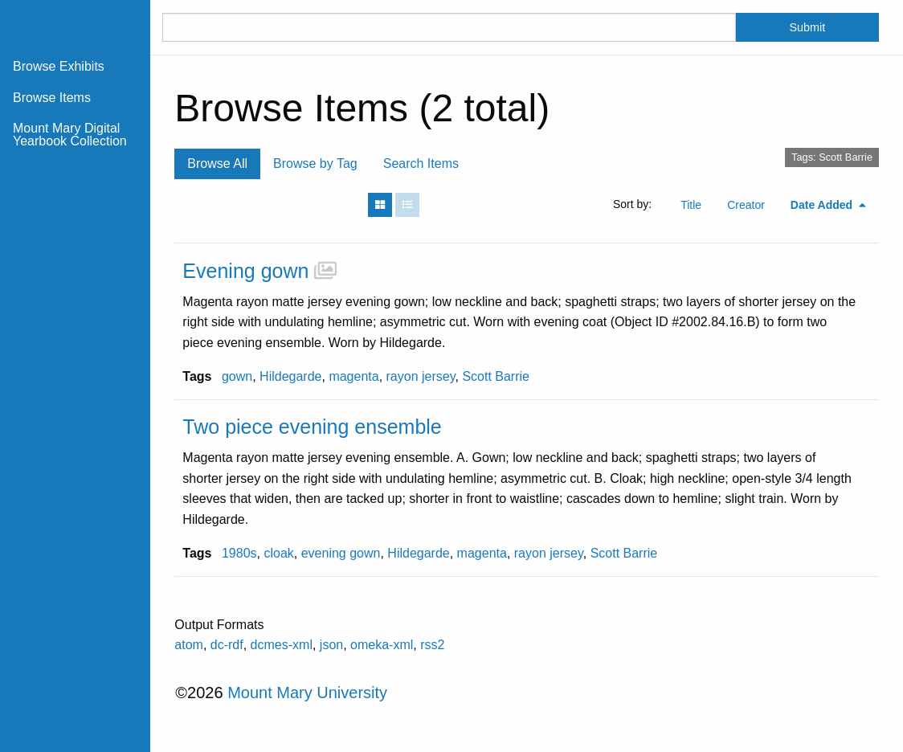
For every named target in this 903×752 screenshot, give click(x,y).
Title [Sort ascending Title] (690, 204)
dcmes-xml (282, 645)
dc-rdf (226, 645)
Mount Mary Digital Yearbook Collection (70, 134)
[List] (407, 205)
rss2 (432, 645)
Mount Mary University (307, 692)
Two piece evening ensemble (311, 426)
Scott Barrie (495, 376)
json (331, 645)
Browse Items (52, 97)
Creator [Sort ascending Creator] (746, 204)
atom (188, 645)
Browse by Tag (315, 163)
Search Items (421, 163)
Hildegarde (290, 376)
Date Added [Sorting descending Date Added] (823, 204)
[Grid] (380, 205)
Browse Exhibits (58, 66)
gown (237, 376)
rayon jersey (421, 376)
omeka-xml (381, 645)
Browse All (217, 163)
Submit (807, 27)
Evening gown (245, 271)
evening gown (341, 553)
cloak (278, 553)
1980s (239, 553)
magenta (353, 376)
